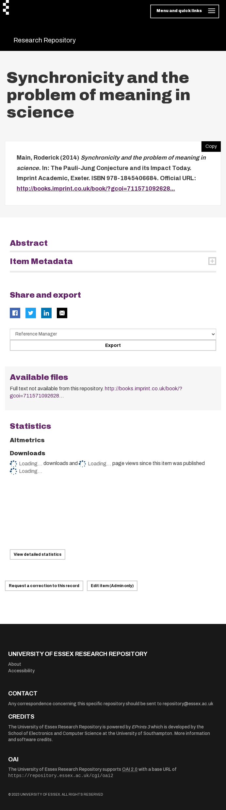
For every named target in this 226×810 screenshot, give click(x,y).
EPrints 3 (141, 726)
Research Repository (44, 40)
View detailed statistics (37, 554)
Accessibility (21, 670)
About (14, 664)
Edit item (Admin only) (112, 586)
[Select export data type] (113, 334)
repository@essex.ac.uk (188, 703)
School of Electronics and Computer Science (55, 733)
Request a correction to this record (44, 586)
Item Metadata (41, 261)
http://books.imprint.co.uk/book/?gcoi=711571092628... (96, 188)
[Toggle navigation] (184, 11)
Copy (209, 145)
